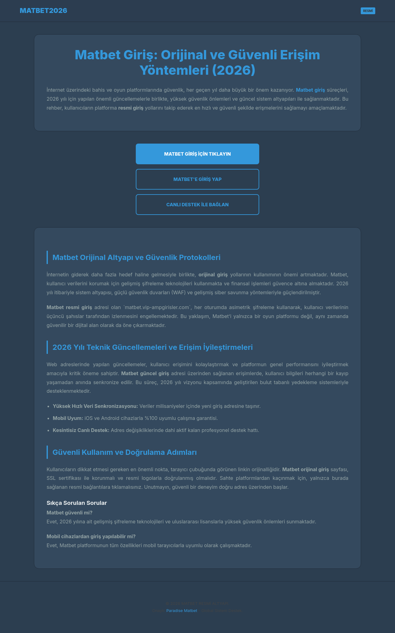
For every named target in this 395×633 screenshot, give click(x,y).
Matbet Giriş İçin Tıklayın (197, 154)
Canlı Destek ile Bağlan (197, 205)
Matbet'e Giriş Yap (197, 179)
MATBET (43, 10)
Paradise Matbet (181, 610)
